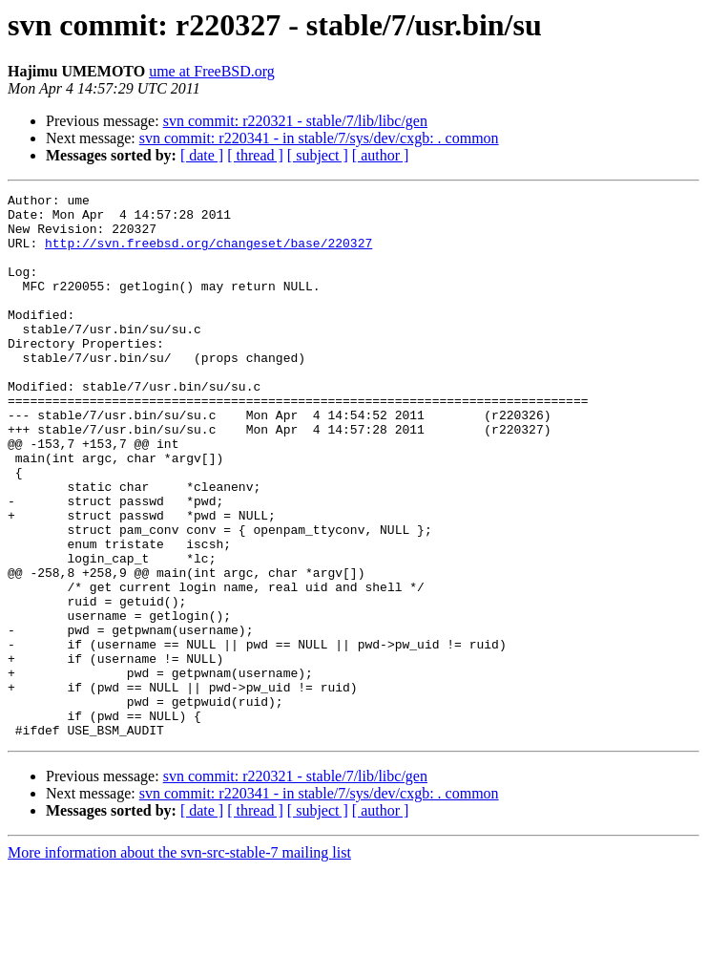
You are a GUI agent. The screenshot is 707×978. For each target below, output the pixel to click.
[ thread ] (255, 155)
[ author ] (380, 155)
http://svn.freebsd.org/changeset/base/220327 (208, 254)
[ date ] (201, 155)
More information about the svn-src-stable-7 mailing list (179, 961)
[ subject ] (317, 155)
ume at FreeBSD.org (212, 71)
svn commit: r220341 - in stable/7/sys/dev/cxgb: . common (319, 138)
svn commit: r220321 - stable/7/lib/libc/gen (295, 121)
